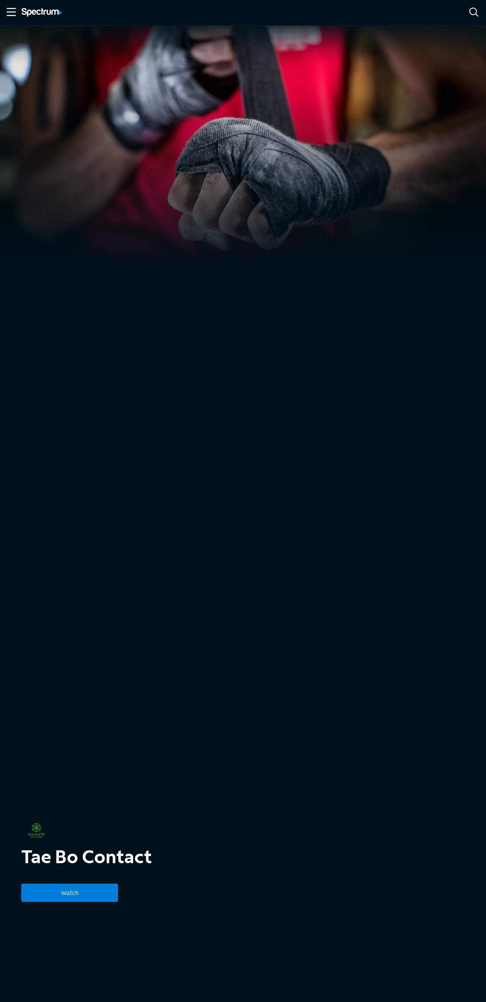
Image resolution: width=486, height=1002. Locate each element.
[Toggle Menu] (11, 12)
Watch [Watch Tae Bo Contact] (70, 893)
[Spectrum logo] (42, 13)
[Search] (473, 13)
